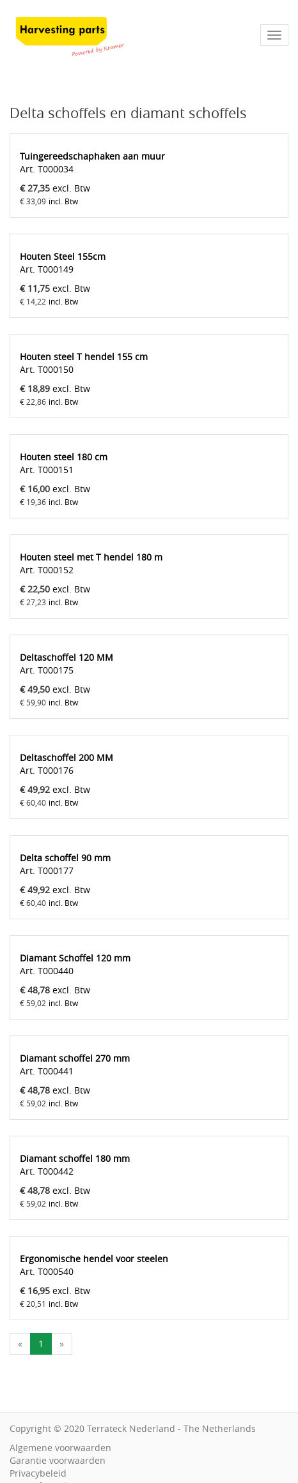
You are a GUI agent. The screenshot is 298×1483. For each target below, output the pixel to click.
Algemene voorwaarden (60, 1448)
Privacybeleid (38, 1473)
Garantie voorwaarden (58, 1460)
